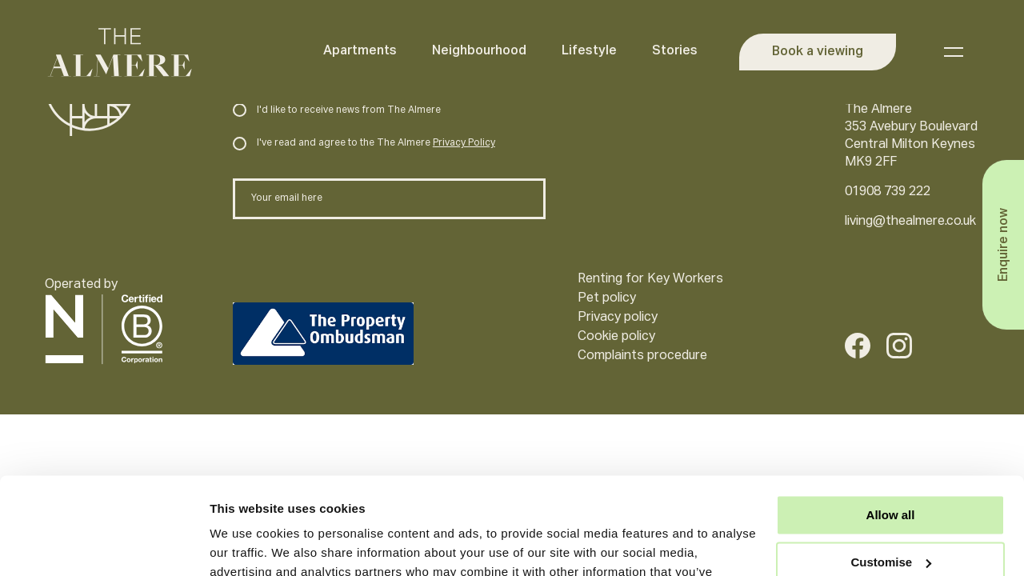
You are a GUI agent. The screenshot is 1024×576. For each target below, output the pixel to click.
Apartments (360, 51)
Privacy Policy (464, 143)
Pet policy (607, 298)
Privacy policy (618, 317)
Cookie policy (616, 336)
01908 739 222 (887, 192)
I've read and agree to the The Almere (363, 143)
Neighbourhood (479, 51)
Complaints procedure (642, 356)
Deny (891, 518)
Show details (247, 544)
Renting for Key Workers (650, 279)
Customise (890, 471)
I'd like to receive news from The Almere (336, 110)
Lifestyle (589, 51)
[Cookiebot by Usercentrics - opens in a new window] (104, 545)
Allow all (890, 424)
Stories (675, 51)
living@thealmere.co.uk (910, 221)
